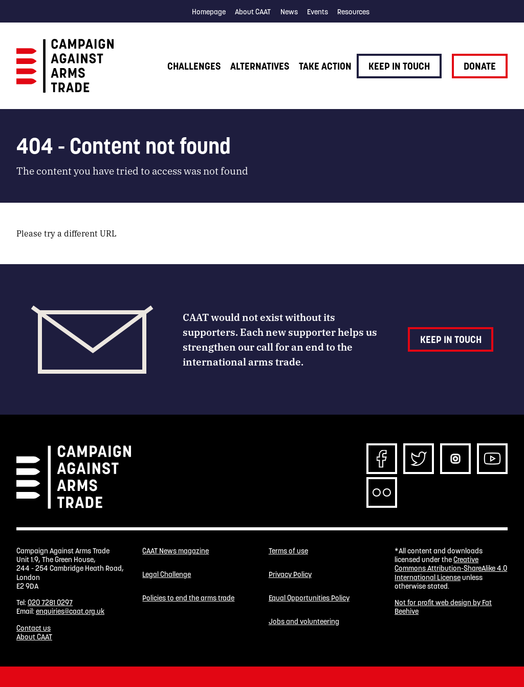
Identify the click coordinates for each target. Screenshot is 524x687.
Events (317, 11)
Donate (480, 66)
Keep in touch (399, 66)
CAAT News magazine (175, 551)
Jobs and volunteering (304, 621)
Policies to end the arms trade (188, 598)
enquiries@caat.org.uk (70, 611)
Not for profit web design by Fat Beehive (443, 607)
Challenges (194, 66)
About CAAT (253, 11)
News (289, 11)
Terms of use (288, 551)
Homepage (209, 11)
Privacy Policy (290, 574)
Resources (353, 11)
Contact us (33, 628)
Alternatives (259, 66)
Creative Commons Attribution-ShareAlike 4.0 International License (451, 568)
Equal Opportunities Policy (309, 598)
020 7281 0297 (50, 602)
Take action (325, 66)
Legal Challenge (166, 574)
